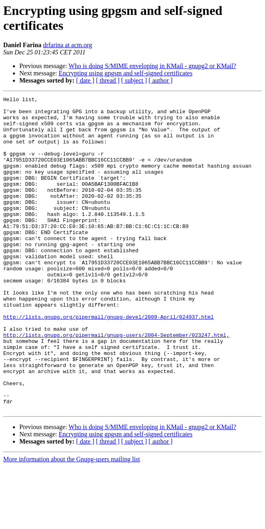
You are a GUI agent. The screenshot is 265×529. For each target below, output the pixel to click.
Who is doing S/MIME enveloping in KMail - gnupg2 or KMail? (152, 65)
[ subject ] (134, 80)
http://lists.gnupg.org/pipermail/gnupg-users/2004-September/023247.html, (116, 383)
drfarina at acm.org (67, 44)
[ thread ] (108, 80)
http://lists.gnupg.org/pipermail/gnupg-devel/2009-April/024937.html (108, 361)
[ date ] (85, 80)
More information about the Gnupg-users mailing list (71, 522)
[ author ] (161, 80)
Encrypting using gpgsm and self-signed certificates (126, 73)
